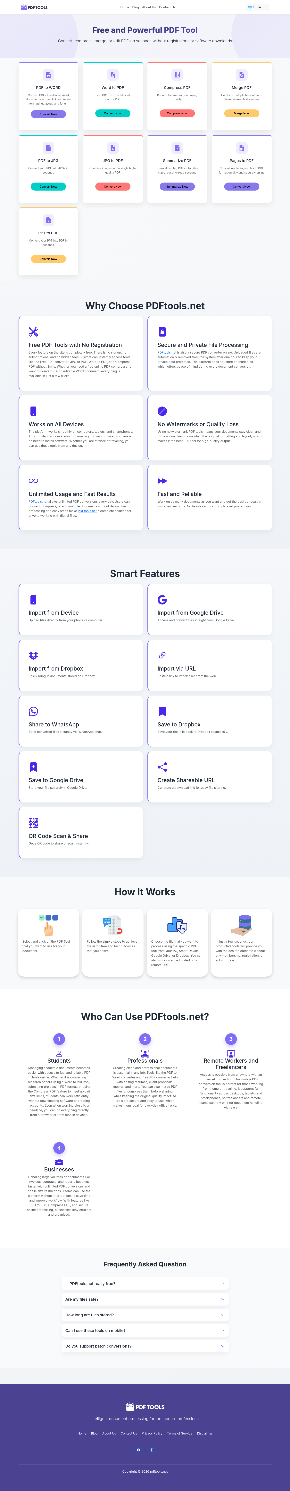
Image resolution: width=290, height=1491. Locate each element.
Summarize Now (177, 187)
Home (124, 7)
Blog (135, 7)
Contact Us (167, 7)
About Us (149, 7)
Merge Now (241, 113)
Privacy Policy (152, 1434)
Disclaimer (204, 1434)
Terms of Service (179, 1434)
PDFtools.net (167, 353)
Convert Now (48, 114)
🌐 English (256, 7)
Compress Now (177, 113)
